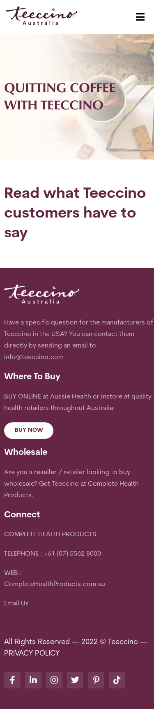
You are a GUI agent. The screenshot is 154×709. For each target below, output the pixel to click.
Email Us (16, 603)
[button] (140, 17)
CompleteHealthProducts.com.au (54, 584)
